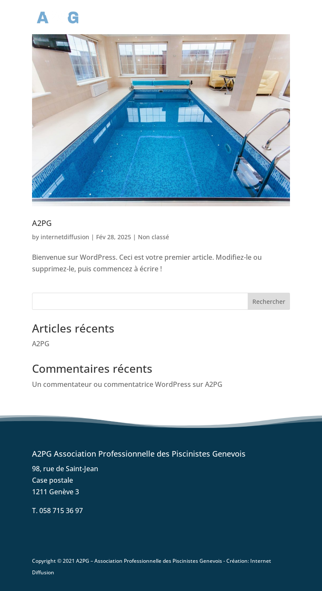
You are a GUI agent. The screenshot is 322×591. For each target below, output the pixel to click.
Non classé (153, 237)
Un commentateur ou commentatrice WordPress (111, 384)
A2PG (42, 223)
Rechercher (268, 301)
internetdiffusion (65, 237)
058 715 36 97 (61, 510)
